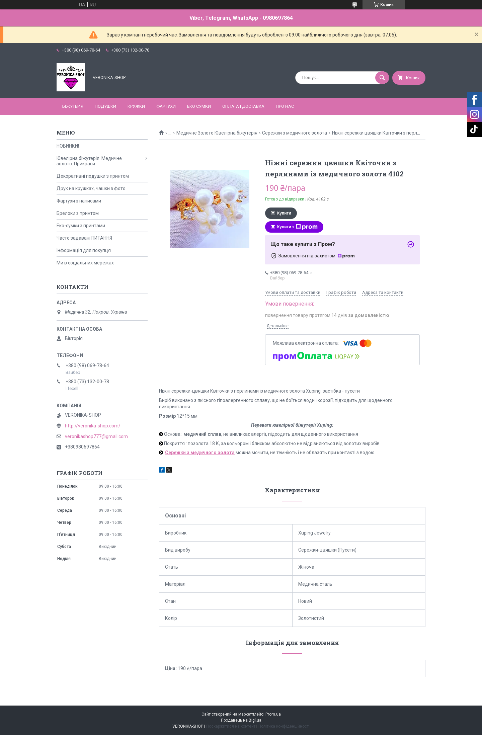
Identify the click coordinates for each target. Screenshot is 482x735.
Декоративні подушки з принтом (93, 176)
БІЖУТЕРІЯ (72, 106)
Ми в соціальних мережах (85, 262)
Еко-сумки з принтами (81, 225)
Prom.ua (273, 714)
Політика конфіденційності (284, 726)
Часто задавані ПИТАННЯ (84, 238)
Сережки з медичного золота (294, 133)
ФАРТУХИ (166, 106)
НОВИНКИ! (68, 146)
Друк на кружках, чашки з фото (91, 188)
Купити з (297, 227)
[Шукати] (382, 77)
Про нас (285, 106)
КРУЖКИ (136, 106)
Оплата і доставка (243, 106)
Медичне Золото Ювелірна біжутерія (216, 133)
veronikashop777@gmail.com (96, 436)
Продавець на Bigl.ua (241, 720)
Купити (284, 213)
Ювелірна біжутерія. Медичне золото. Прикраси (89, 161)
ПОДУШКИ (105, 106)
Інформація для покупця (84, 250)
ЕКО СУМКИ (199, 106)
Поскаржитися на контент (230, 726)
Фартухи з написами (79, 200)
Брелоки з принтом (78, 213)
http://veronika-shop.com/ (92, 425)
